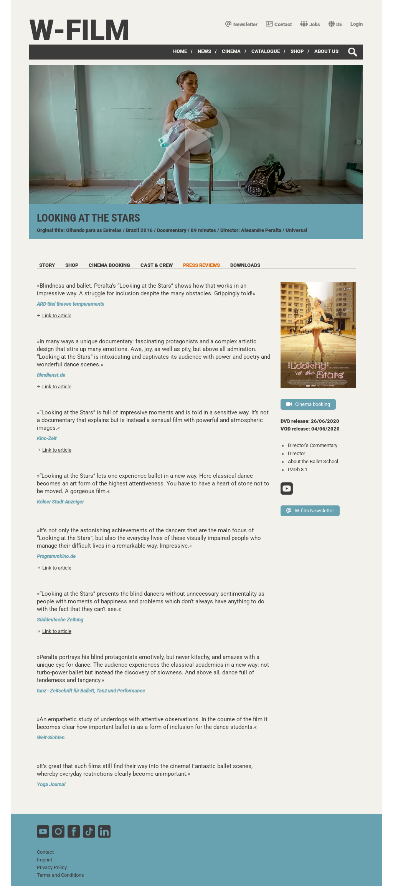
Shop (297, 51)
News (204, 51)
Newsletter (241, 24)
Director (296, 453)
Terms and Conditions (60, 875)
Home (180, 51)
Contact (279, 24)
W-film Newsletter (310, 510)
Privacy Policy (52, 867)
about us (326, 51)
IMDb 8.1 (297, 469)
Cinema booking (308, 404)
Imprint (44, 860)
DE (335, 24)
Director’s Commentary (312, 445)
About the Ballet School (313, 461)
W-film (79, 30)
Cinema (231, 51)
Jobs (310, 24)
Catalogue (265, 51)
